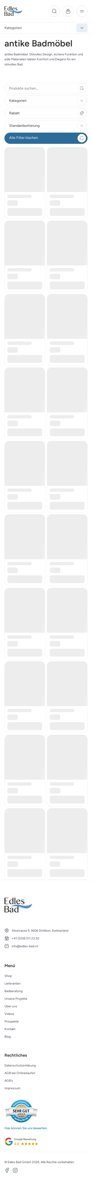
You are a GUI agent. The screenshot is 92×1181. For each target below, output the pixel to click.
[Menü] (82, 11)
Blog (7, 1037)
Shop (8, 976)
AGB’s (8, 1081)
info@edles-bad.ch (25, 946)
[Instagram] (15, 1171)
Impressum (12, 1088)
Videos (9, 1014)
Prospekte (11, 1021)
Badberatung (13, 991)
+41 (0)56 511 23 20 (25, 938)
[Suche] (54, 11)
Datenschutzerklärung (20, 1065)
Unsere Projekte (15, 999)
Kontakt (9, 1029)
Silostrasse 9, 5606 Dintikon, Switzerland (40, 931)
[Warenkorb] (68, 11)
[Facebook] (7, 1171)
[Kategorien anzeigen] (82, 27)
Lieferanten (12, 983)
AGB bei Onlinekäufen (19, 1073)
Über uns (10, 1006)
